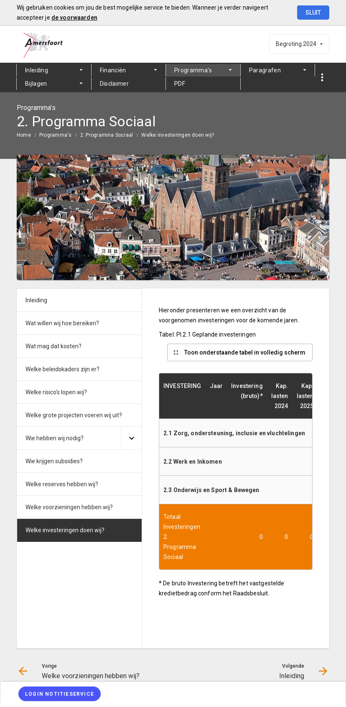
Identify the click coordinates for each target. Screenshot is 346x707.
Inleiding (36, 70)
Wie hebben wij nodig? (54, 438)
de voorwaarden (74, 17)
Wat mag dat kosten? (53, 346)
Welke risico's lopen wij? (56, 392)
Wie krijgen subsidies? (54, 461)
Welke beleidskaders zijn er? (62, 369)
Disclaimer (114, 83)
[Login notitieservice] (59, 693)
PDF (179, 83)
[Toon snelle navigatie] (322, 77)
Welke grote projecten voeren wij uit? (73, 415)
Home (24, 135)
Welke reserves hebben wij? (61, 484)
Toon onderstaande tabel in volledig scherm (244, 352)
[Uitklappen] (131, 438)
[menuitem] (54, 70)
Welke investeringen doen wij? (177, 135)
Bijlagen (36, 83)
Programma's (193, 70)
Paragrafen (265, 70)
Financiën (113, 70)
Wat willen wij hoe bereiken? (62, 323)
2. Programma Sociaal (106, 135)
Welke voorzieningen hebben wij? (69, 507)
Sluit (313, 12)
